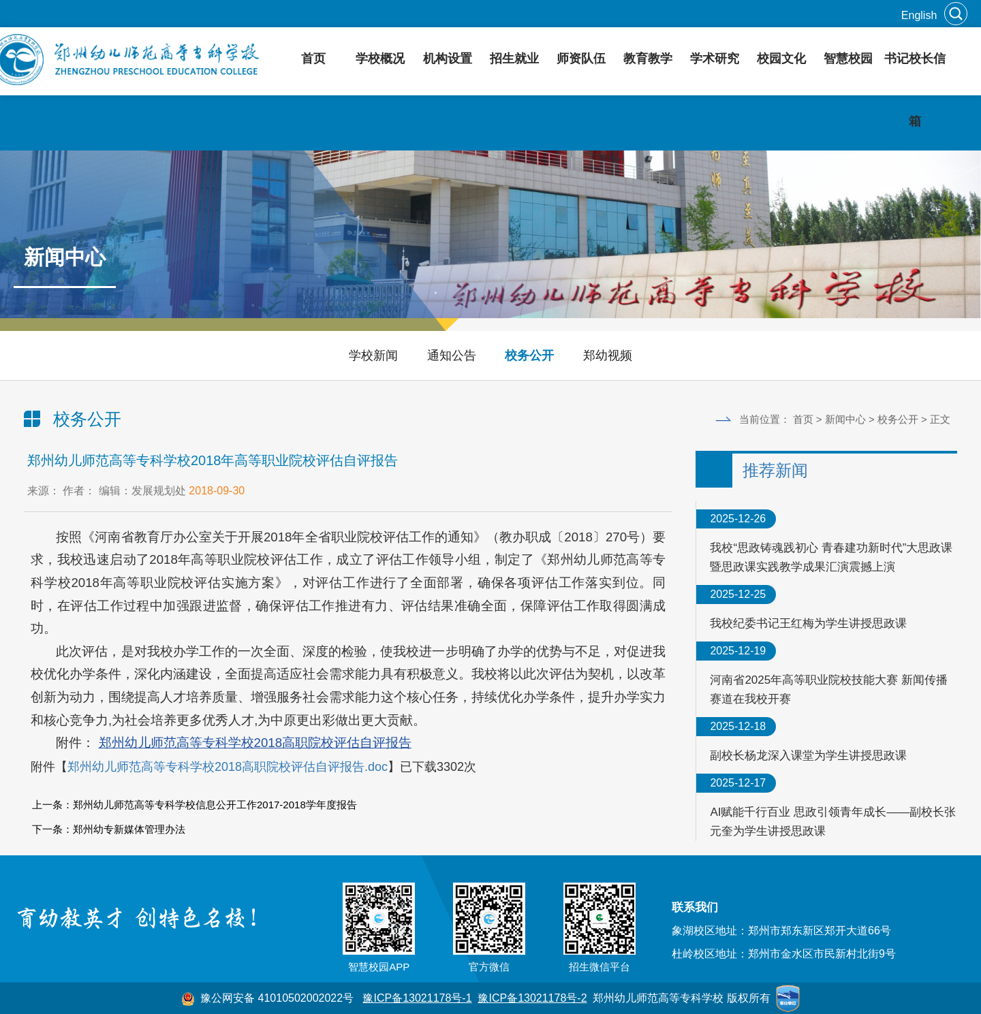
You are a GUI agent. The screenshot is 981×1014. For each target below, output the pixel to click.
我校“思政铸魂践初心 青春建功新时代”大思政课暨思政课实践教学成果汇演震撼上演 (831, 557)
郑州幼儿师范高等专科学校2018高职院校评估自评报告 (255, 742)
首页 (313, 58)
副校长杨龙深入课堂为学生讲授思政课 (808, 755)
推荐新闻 (775, 470)
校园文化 (781, 58)
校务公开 (529, 355)
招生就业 (514, 58)
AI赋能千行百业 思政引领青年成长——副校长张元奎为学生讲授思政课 (833, 822)
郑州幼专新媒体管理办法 (129, 829)
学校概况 (380, 58)
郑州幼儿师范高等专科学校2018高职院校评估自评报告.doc (227, 767)
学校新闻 (373, 355)
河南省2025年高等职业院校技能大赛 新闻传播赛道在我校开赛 (829, 690)
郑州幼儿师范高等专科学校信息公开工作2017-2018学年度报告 (215, 804)
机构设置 (447, 58)
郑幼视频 (607, 355)
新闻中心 (845, 419)
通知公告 (451, 355)
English (919, 15)
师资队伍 (581, 58)
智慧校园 (848, 58)
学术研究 (714, 58)
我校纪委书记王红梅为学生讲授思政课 (808, 623)
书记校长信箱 (915, 90)
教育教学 (647, 58)
